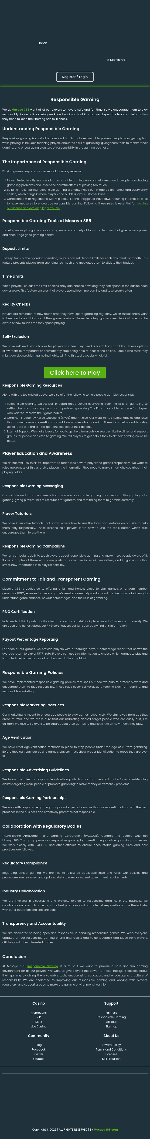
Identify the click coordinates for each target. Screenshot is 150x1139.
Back (43, 43)
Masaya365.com (106, 1130)
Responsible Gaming (42, 966)
